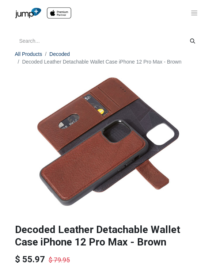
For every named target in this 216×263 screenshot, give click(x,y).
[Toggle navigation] (194, 13)
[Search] (192, 41)
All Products (28, 54)
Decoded (59, 54)
